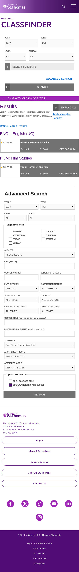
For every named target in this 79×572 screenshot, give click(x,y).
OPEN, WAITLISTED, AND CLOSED (29, 385)
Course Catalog (39, 462)
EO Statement (39, 548)
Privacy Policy (39, 559)
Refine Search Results (13, 126)
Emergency (39, 564)
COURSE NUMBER (12, 273)
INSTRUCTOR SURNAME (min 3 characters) (24, 329)
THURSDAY (51, 235)
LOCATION (45, 295)
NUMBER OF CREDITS (51, 273)
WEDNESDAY (19, 235)
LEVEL (8, 51)
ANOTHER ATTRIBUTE (14, 352)
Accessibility (39, 553)
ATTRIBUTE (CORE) (13, 363)
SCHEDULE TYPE (12, 295)
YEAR (7, 38)
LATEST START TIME (50, 307)
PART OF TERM (11, 284)
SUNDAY (17, 243)
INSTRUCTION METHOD (51, 284)
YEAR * (7, 202)
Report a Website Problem (39, 543)
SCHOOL (33, 51)
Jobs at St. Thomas (39, 472)
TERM (43, 38)
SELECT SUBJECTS (20, 66)
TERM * (44, 202)
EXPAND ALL (64, 107)
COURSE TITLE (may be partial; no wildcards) (25, 318)
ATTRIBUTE (9, 341)
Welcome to (7, 19)
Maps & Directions (39, 451)
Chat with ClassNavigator (22, 98)
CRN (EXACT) (10, 261)
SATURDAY (51, 239)
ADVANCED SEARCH (59, 78)
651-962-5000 (10, 433)
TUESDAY (50, 231)
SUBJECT (8, 250)
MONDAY (17, 231)
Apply (39, 440)
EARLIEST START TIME (15, 307)
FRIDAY (16, 239)
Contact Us (39, 483)
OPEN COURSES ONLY (23, 381)
